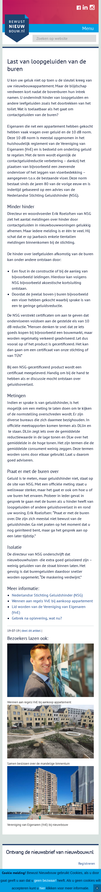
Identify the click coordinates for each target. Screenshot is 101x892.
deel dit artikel (31, 631)
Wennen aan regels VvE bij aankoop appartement (52, 600)
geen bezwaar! (45, 880)
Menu (88, 28)
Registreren (86, 863)
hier (42, 888)
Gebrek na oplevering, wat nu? (37, 618)
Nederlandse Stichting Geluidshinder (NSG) (47, 595)
